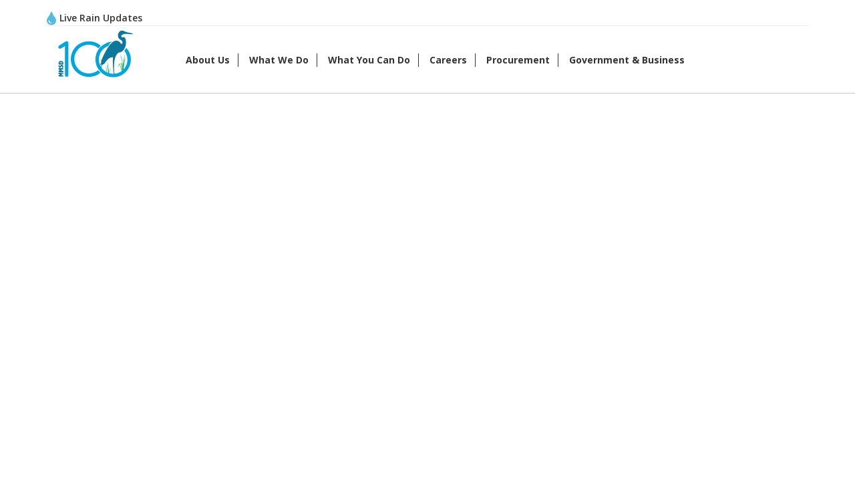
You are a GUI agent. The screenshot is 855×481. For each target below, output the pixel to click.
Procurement (518, 59)
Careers (448, 59)
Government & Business (627, 59)
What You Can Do (369, 59)
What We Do (279, 59)
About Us (208, 59)
